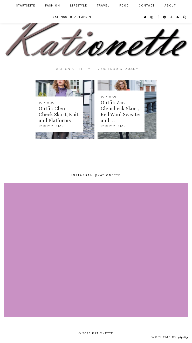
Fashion (52, 5)
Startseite (25, 5)
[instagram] (152, 17)
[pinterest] (164, 17)
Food (124, 5)
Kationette (102, 333)
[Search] (184, 17)
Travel (103, 5)
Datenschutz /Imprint (72, 17)
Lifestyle (78, 5)
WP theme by (170, 337)
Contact (147, 5)
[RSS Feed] (177, 17)
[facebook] (158, 17)
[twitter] (145, 17)
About (170, 5)
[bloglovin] (171, 17)
